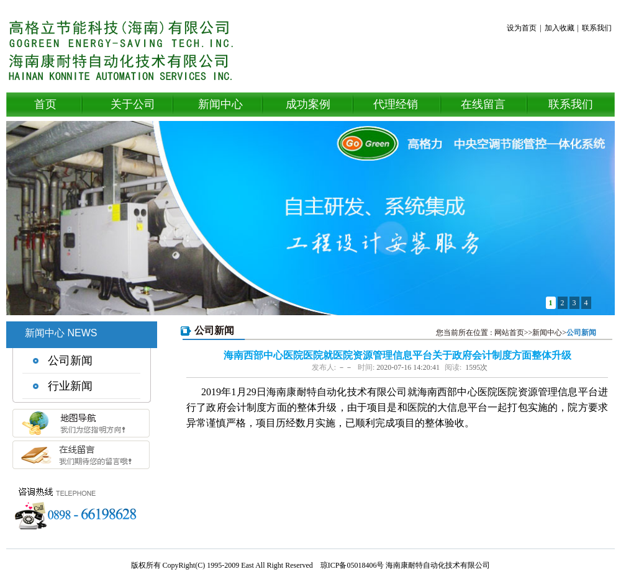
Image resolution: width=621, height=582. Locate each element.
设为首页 (522, 28)
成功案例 (308, 104)
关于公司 (133, 104)
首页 (45, 104)
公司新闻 (70, 360)
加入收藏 (559, 28)
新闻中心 (220, 104)
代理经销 (395, 104)
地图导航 (81, 427)
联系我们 (597, 28)
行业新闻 (70, 386)
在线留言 (483, 104)
